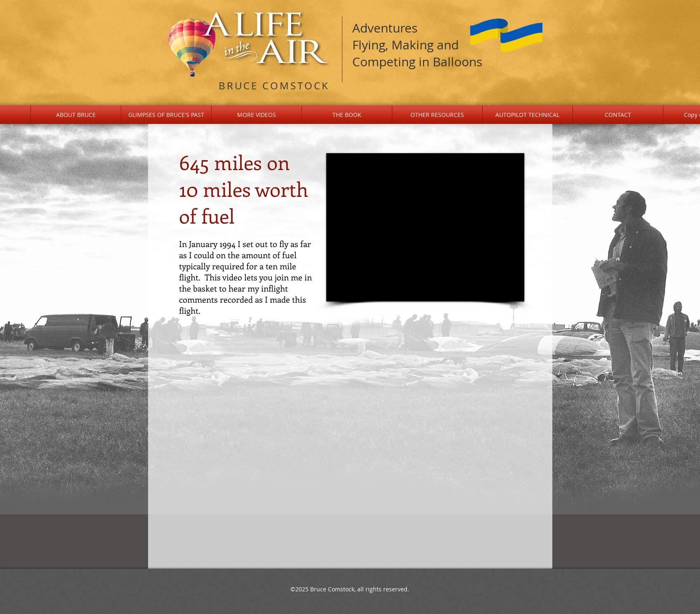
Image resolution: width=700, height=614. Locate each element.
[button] (166, 114)
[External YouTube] (425, 227)
